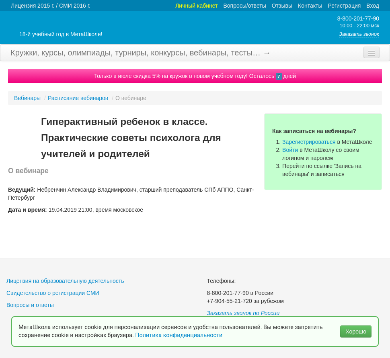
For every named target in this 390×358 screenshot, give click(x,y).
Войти (290, 150)
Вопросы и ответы (30, 305)
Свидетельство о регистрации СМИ (52, 293)
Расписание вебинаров (78, 98)
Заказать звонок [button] (359, 34)
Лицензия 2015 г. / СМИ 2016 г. (50, 5)
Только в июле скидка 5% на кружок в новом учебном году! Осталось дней (195, 76)
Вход (372, 5)
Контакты (310, 5)
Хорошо (355, 331)
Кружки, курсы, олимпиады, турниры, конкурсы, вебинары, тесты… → (140, 52)
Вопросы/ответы (245, 5)
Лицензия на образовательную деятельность (65, 281)
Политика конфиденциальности (179, 335)
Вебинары (27, 98)
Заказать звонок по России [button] (243, 313)
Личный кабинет (196, 5)
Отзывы (282, 5)
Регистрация (344, 5)
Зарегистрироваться (308, 142)
